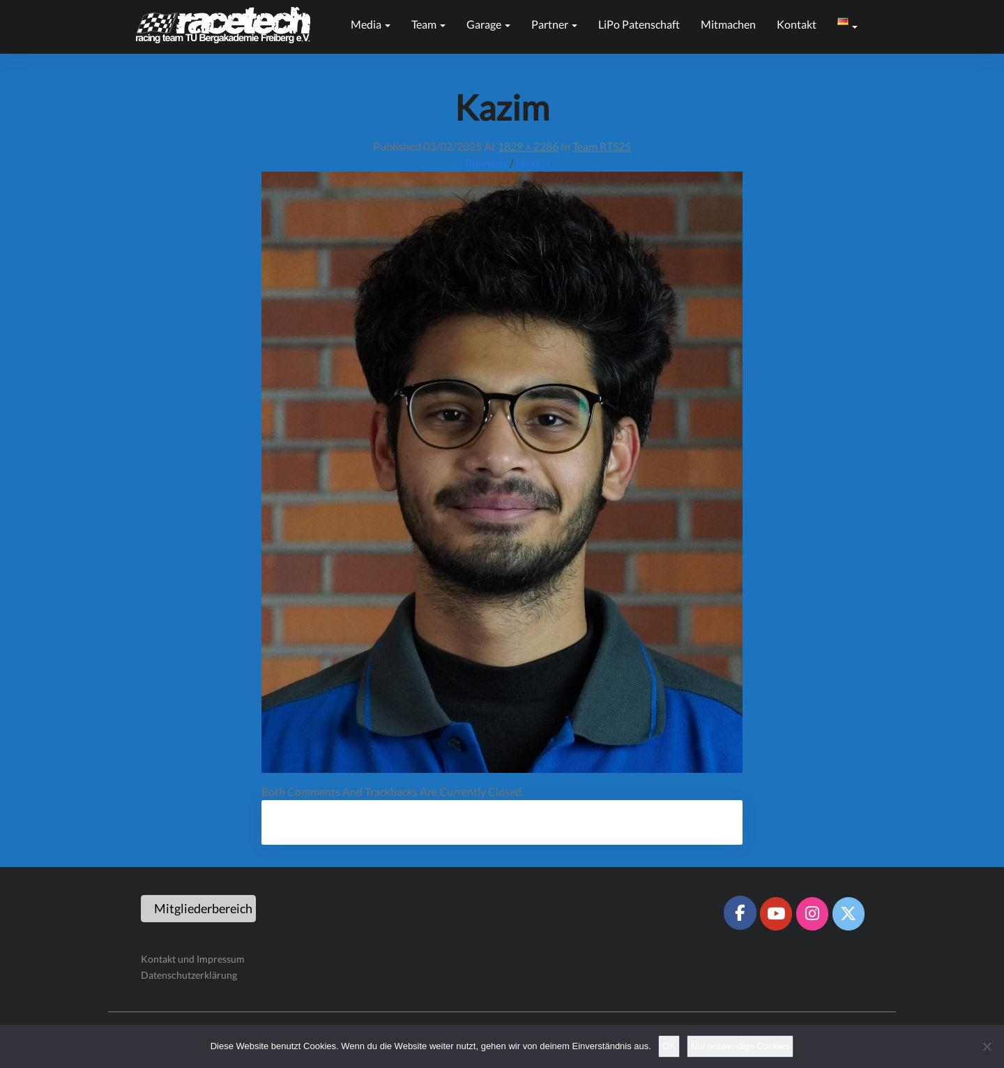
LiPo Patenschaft (639, 24)
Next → (534, 163)
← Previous (480, 163)
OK (669, 1046)
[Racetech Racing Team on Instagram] (812, 914)
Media (370, 24)
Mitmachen (728, 24)
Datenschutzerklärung (189, 975)
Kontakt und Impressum (193, 959)
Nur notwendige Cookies (740, 1046)
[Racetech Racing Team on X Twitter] (848, 914)
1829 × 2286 (528, 146)
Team (428, 24)
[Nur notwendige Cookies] (987, 1046)
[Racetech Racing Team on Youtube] (776, 914)
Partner (554, 24)
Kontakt (796, 24)
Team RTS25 (601, 146)
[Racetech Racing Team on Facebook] (740, 912)
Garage (488, 24)
